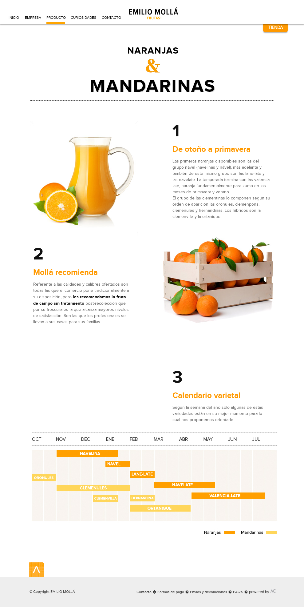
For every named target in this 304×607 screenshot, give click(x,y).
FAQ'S (238, 592)
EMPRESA (33, 17)
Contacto (144, 592)
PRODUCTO (55, 17)
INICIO (14, 17)
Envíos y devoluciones (208, 592)
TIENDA (275, 27)
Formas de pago (170, 592)
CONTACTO (111, 17)
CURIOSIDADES (83, 17)
